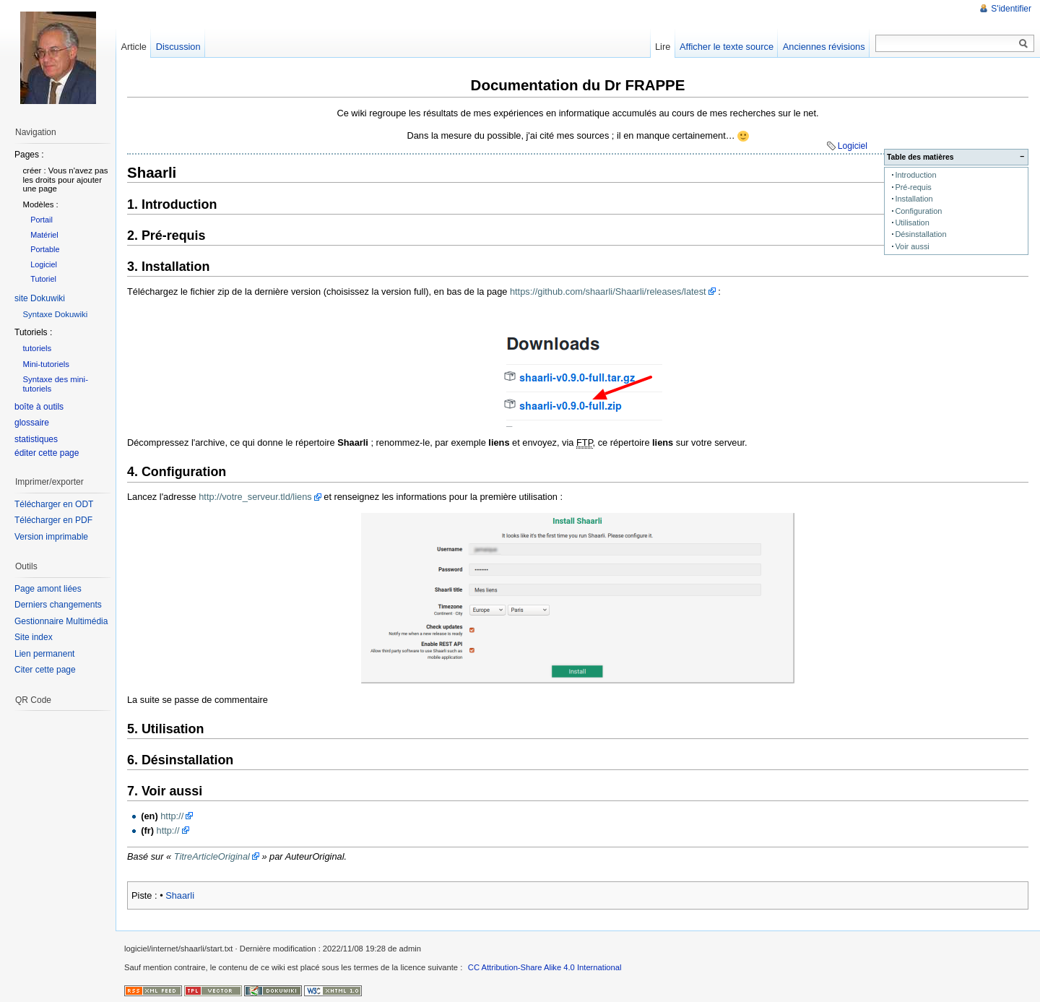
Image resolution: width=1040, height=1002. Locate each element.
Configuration (918, 211)
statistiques (36, 439)
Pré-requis (913, 187)
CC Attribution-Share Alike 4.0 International (545, 967)
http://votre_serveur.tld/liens (255, 496)
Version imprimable (51, 537)
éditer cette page (46, 453)
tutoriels (36, 348)
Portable (44, 249)
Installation (913, 198)
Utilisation (912, 222)
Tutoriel (43, 279)
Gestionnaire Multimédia (61, 621)
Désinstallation (920, 234)
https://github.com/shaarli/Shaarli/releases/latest (608, 291)
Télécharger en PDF (53, 520)
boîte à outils (39, 407)
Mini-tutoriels (45, 364)
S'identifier (1011, 9)
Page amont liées (48, 589)
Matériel (44, 234)
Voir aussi (912, 246)
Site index (33, 637)
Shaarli (179, 895)
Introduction (915, 174)
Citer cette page (45, 670)
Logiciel (852, 146)
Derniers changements (58, 605)
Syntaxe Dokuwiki (54, 314)
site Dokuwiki (39, 298)
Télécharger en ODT (53, 504)
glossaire (31, 423)
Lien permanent (44, 654)
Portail (41, 219)
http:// (171, 816)
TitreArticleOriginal (212, 856)
